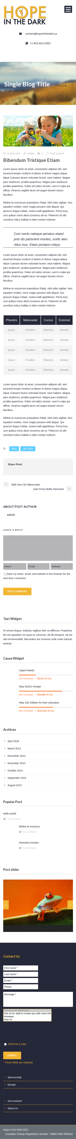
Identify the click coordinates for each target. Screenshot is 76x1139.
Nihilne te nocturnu (29, 826)
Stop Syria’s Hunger (30, 686)
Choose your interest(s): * (27, 1010)
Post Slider (57, 153)
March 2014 (14, 748)
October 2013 (15, 770)
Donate (12, 1084)
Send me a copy (15, 1044)
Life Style (28, 448)
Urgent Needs (26, 670)
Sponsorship (15, 1077)
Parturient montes (29, 842)
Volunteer (27, 1016)
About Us (13, 1108)
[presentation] (30, 1032)
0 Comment (14, 819)
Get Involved (15, 1101)
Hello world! (9, 813)
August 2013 (15, 785)
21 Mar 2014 (13, 153)
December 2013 (17, 755)
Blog (14, 448)
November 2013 (17, 763)
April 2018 (13, 741)
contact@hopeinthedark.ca (41, 33)
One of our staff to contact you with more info (27, 1013)
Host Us (27, 1019)
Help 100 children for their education (39, 702)
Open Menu (68, 9)
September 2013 (17, 777)
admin (30, 153)
